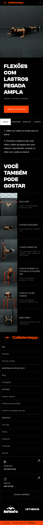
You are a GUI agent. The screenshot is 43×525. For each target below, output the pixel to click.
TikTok (4, 432)
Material (37, 122)
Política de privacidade (11, 404)
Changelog (6, 382)
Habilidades (16, 122)
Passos (5, 122)
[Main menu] (40, 3)
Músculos (27, 122)
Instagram (6, 439)
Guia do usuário (8, 361)
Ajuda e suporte (8, 396)
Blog (4, 375)
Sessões (5, 354)
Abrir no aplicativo (16, 109)
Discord (5, 453)
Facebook (6, 446)
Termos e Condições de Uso (13, 411)
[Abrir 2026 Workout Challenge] (21, 523)
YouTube (5, 425)
